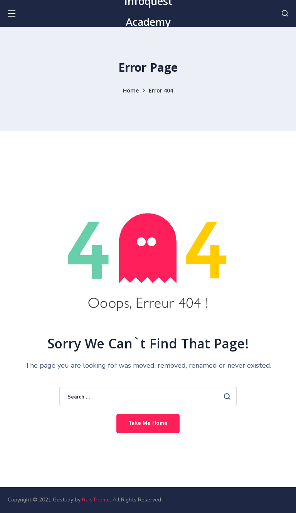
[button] (285, 13)
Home (131, 91)
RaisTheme (96, 499)
